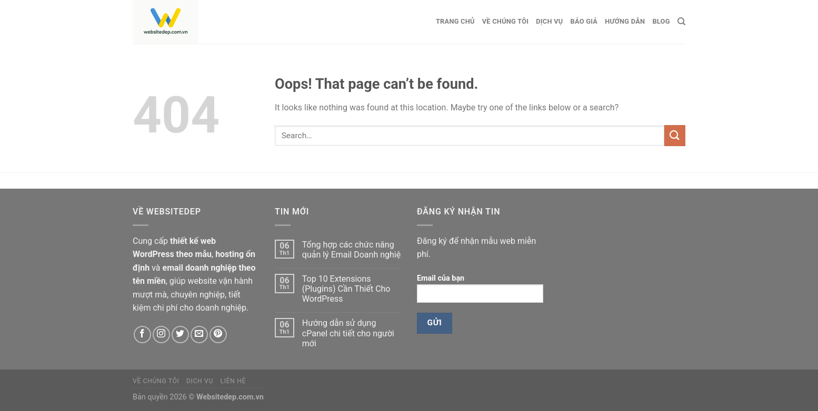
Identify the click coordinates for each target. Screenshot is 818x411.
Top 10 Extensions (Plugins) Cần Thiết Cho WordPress (346, 289)
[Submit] (674, 135)
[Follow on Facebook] (142, 334)
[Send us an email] (199, 334)
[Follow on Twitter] (180, 334)
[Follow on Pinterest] (218, 334)
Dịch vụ (549, 21)
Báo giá (584, 21)
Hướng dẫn (625, 21)
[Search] (681, 22)
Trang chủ (455, 21)
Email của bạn (480, 292)
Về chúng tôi (505, 21)
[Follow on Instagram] (161, 334)
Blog (661, 21)
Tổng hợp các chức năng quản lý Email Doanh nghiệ (351, 250)
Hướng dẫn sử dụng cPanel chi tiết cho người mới (348, 333)
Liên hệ (233, 381)
